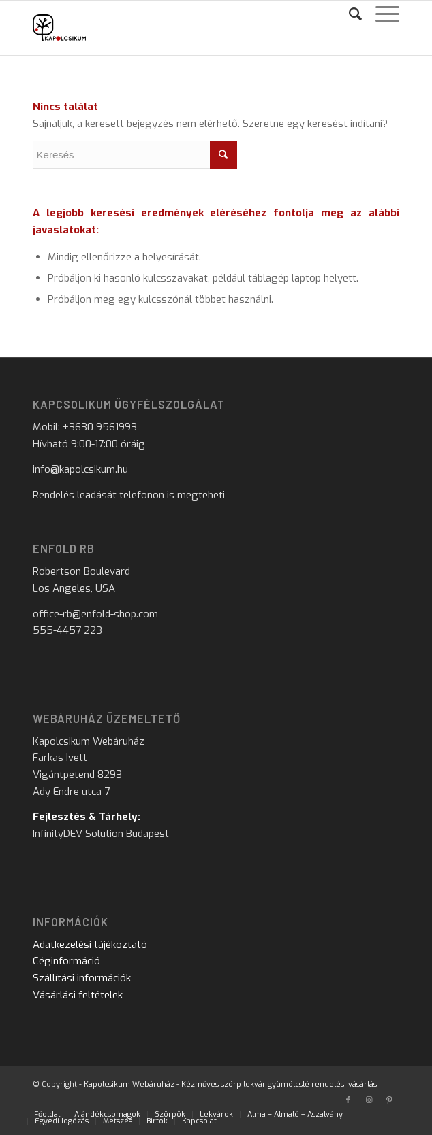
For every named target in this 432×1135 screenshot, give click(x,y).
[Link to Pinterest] (389, 1100)
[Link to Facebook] (348, 1100)
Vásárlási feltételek (78, 995)
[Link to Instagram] (368, 1100)
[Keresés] (348, 14)
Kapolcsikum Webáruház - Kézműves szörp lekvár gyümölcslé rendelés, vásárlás (230, 1084)
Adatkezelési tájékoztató (90, 944)
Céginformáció (66, 961)
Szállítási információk (82, 978)
